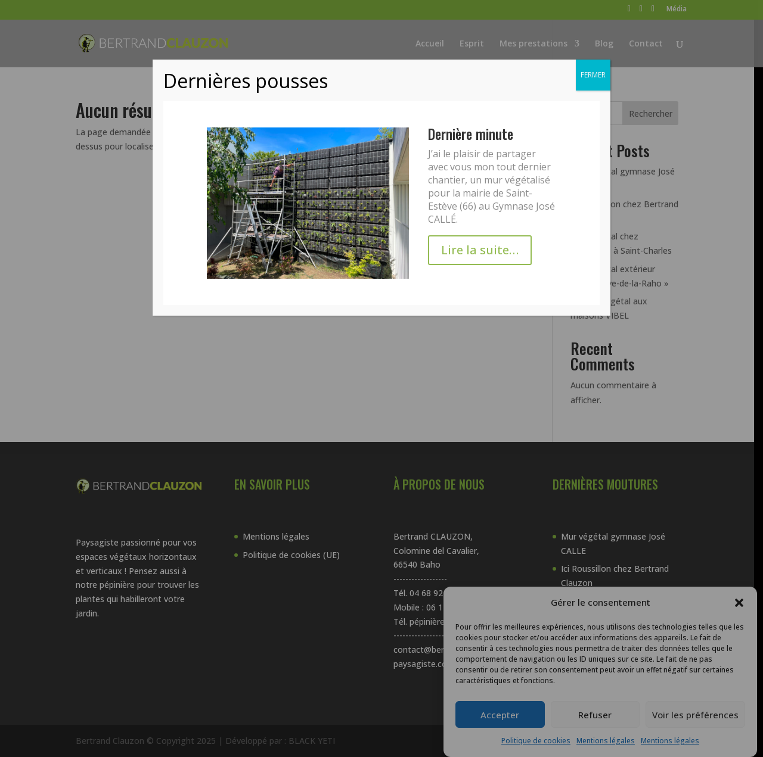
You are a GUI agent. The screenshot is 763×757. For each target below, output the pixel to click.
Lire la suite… (480, 250)
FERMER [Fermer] (593, 75)
